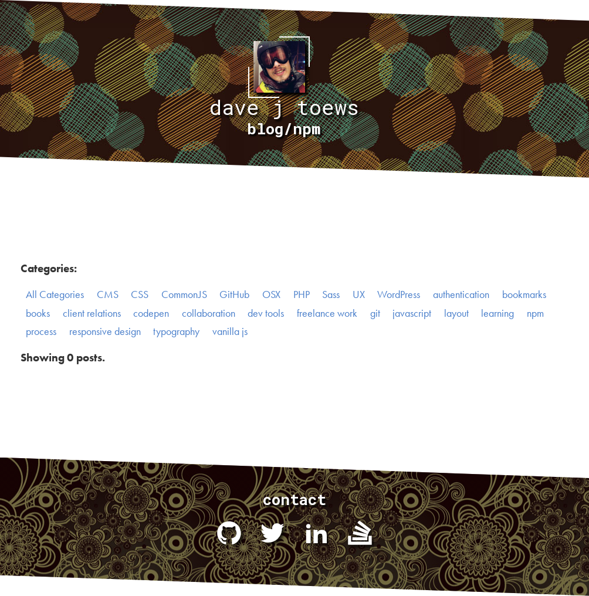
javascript (411, 313)
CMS (108, 294)
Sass (331, 294)
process (41, 331)
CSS (139, 294)
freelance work (327, 313)
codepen (151, 313)
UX (359, 294)
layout (456, 313)
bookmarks (524, 294)
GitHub (234, 294)
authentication (461, 294)
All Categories (55, 294)
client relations (92, 313)
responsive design (105, 331)
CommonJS (184, 294)
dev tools (266, 313)
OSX (271, 294)
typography (176, 331)
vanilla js (230, 331)
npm (535, 313)
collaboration (208, 313)
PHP (301, 294)
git (375, 313)
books (38, 313)
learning (497, 313)
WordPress (398, 294)
